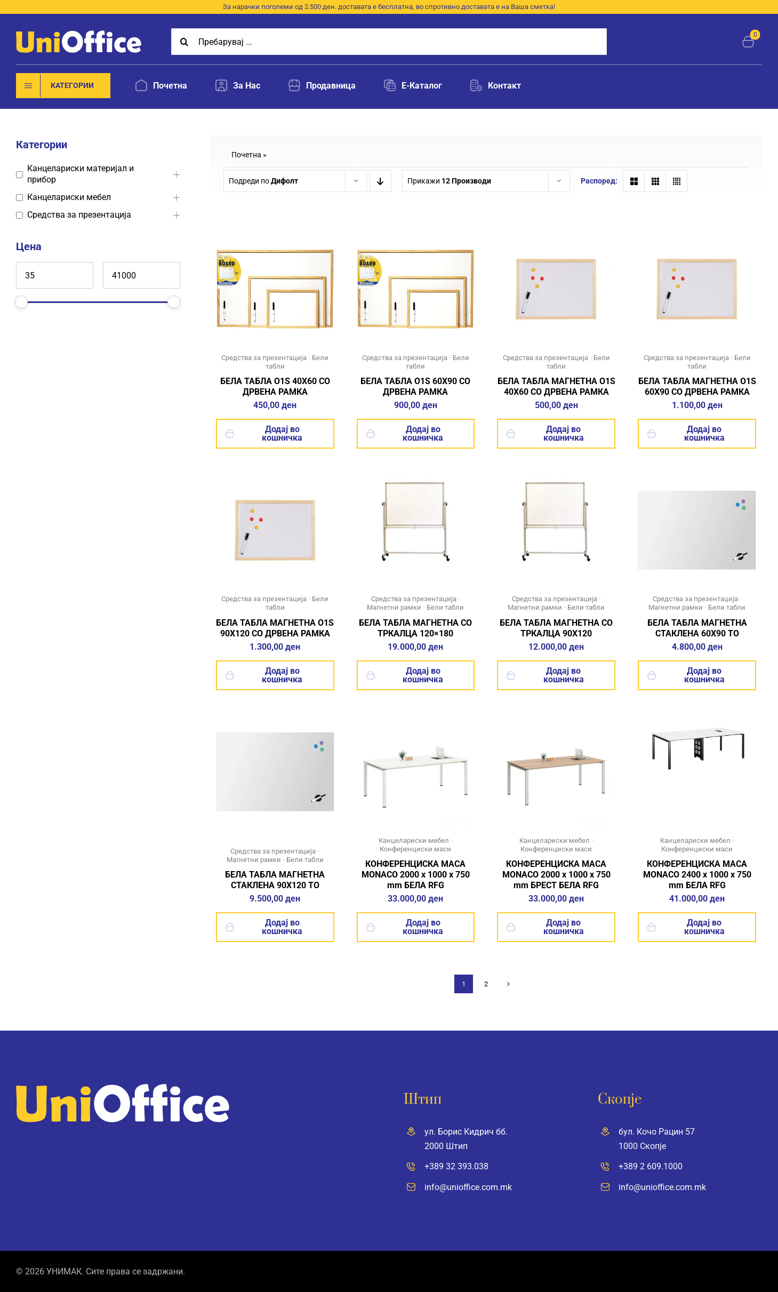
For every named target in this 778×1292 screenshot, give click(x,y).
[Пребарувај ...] (389, 41)
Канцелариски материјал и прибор (80, 174)
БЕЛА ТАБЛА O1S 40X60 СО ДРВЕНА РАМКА (275, 386)
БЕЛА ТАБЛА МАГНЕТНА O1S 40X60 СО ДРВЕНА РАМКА (556, 386)
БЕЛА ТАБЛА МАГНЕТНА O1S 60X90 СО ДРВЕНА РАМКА (697, 386)
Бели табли (445, 607)
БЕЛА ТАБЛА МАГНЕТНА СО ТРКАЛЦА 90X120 (556, 628)
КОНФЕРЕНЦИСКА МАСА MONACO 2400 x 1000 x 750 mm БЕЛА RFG (697, 874)
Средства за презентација (79, 215)
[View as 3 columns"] (655, 181)
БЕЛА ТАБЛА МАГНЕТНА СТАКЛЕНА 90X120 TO (275, 880)
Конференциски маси (415, 849)
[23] (416, 717)
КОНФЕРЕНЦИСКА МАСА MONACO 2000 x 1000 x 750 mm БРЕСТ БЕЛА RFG (556, 874)
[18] (697, 717)
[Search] (184, 41)
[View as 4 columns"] (676, 181)
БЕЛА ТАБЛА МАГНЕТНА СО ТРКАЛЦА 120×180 (415, 628)
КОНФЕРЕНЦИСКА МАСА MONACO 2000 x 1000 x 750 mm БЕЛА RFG (416, 874)
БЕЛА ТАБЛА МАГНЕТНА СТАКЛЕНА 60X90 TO (697, 628)
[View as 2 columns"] (633, 181)
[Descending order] (380, 181)
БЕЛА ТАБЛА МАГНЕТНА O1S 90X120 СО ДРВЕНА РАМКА (275, 628)
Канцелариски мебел (69, 197)
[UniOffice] (78, 34)
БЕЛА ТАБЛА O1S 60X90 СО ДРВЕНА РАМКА (415, 386)
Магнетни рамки (394, 607)
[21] (556, 717)
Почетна (246, 154)
